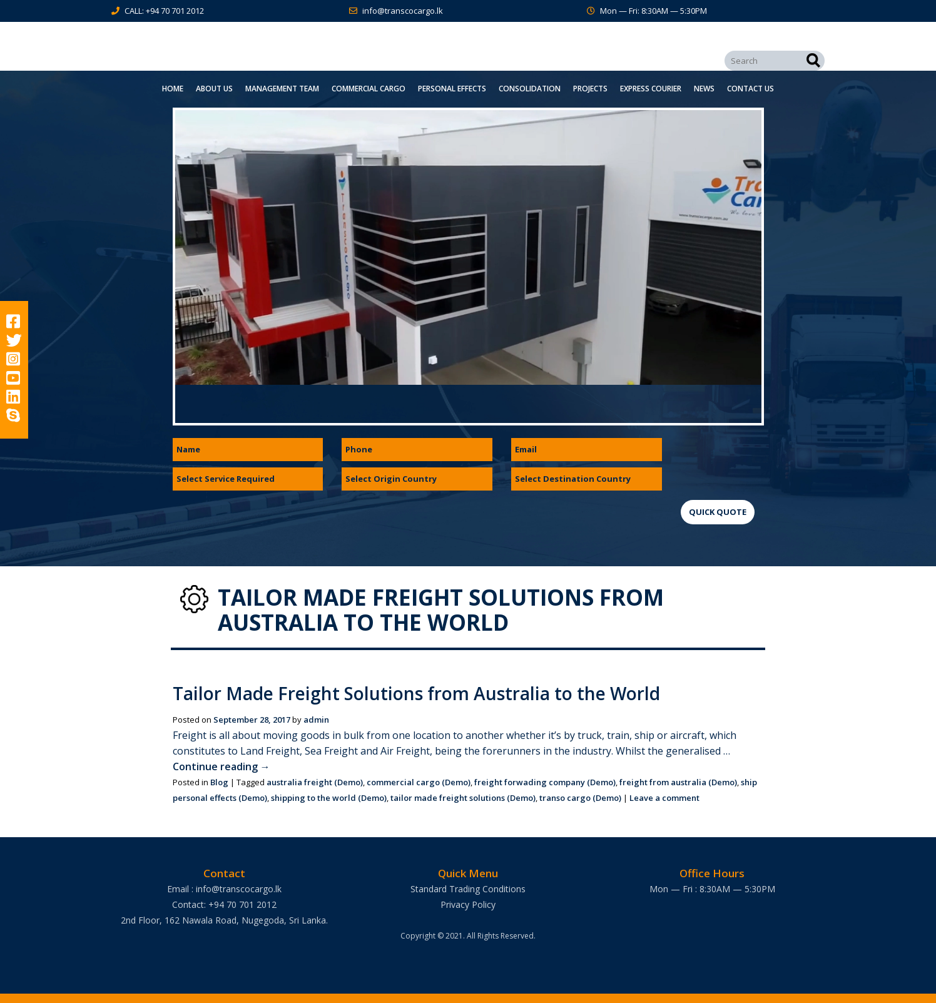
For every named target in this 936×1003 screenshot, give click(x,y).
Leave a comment (664, 797)
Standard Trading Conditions (468, 889)
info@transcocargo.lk (402, 10)
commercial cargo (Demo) (419, 782)
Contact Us (750, 88)
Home (172, 88)
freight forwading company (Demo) (545, 782)
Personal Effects (452, 88)
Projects (590, 88)
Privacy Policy (468, 904)
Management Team (282, 88)
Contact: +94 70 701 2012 (224, 904)
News (704, 88)
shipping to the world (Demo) (329, 797)
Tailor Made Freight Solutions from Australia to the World (416, 693)
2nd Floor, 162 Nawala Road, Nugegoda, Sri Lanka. (224, 920)
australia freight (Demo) (315, 782)
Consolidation (530, 88)
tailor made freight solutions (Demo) (463, 797)
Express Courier (650, 88)
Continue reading (221, 766)
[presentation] (776, 462)
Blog (219, 782)
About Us (214, 88)
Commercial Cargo (368, 88)
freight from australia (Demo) (678, 782)
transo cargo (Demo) (580, 797)
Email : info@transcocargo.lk (224, 889)
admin (316, 719)
